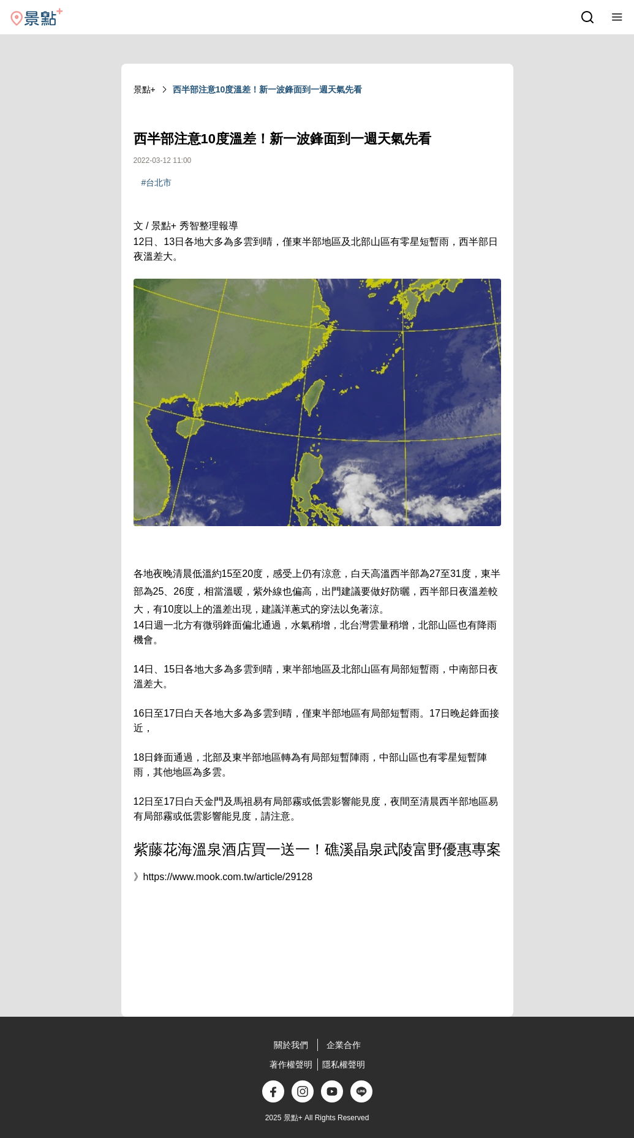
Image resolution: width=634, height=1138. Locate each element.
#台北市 (157, 182)
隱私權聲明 (343, 1064)
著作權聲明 (291, 1064)
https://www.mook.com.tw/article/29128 (228, 877)
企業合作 (343, 1045)
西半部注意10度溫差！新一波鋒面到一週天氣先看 (268, 89)
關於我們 (291, 1045)
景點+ (145, 89)
